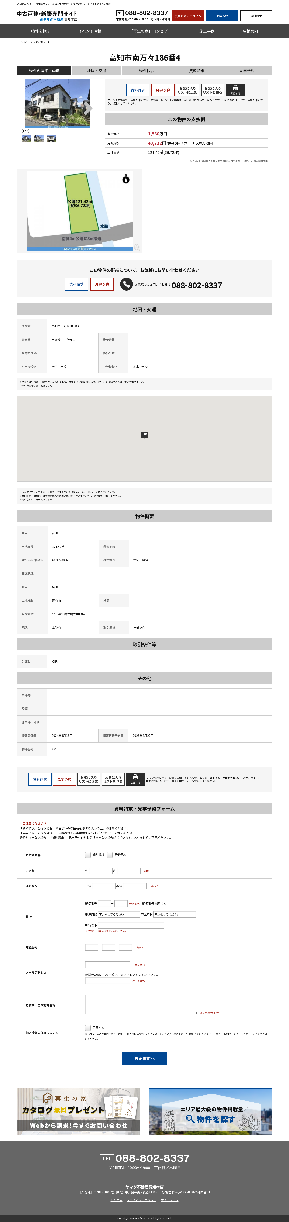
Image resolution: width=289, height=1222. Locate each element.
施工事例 (207, 31)
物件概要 (146, 70)
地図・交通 (96, 70)
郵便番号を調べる (154, 903)
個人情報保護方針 (136, 1034)
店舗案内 (250, 31)
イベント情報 (89, 31)
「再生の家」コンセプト (150, 31)
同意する (98, 1027)
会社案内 (117, 1200)
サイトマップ (170, 1200)
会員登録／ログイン (188, 16)
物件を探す (40, 31)
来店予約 (222, 16)
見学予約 (247, 70)
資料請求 (256, 16)
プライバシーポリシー (141, 1200)
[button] (88, 108)
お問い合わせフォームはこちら (36, 385)
